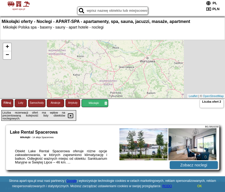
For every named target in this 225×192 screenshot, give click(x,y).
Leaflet (193, 96)
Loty (20, 102)
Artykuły (73, 102)
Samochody (37, 102)
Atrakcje (55, 102)
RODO (167, 186)
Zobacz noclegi (193, 165)
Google (71, 181)
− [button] (7, 55)
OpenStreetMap (213, 96)
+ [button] (7, 47)
